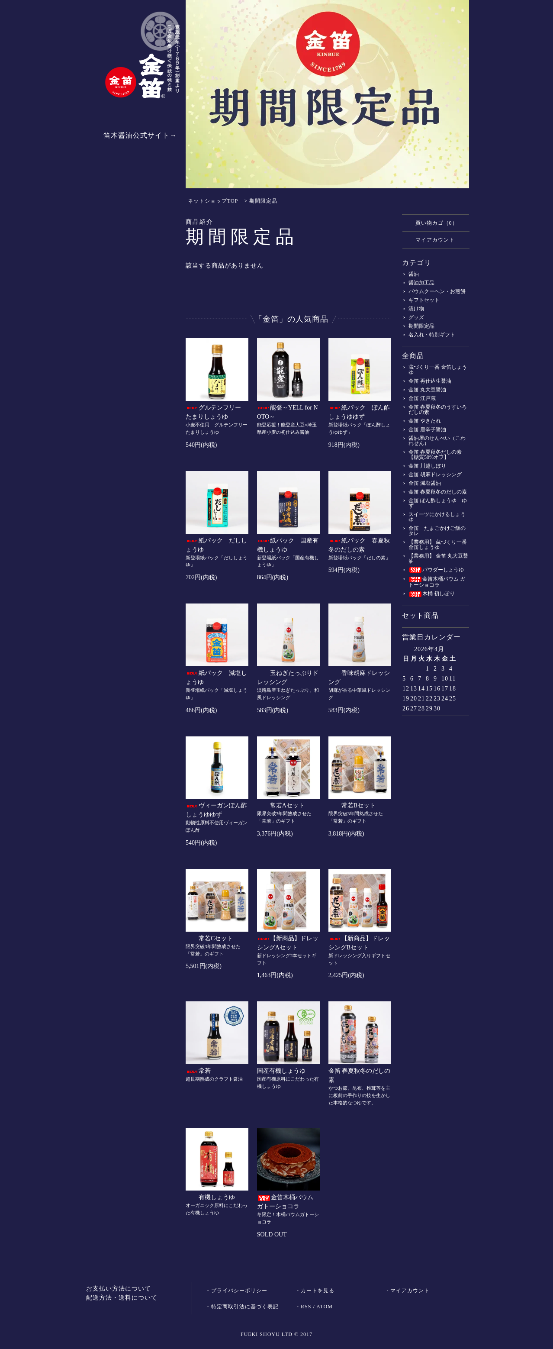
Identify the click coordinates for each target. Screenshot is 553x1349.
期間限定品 (263, 201)
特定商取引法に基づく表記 (245, 1307)
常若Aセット (281, 805)
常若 (198, 1071)
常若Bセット (352, 805)
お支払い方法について (118, 1288)
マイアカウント (431, 239)
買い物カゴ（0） (432, 222)
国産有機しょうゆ (281, 1071)
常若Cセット (209, 938)
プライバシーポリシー (239, 1291)
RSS (306, 1307)
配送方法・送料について (122, 1297)
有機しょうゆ (210, 1197)
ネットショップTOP (213, 201)
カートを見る (317, 1291)
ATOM (324, 1307)
